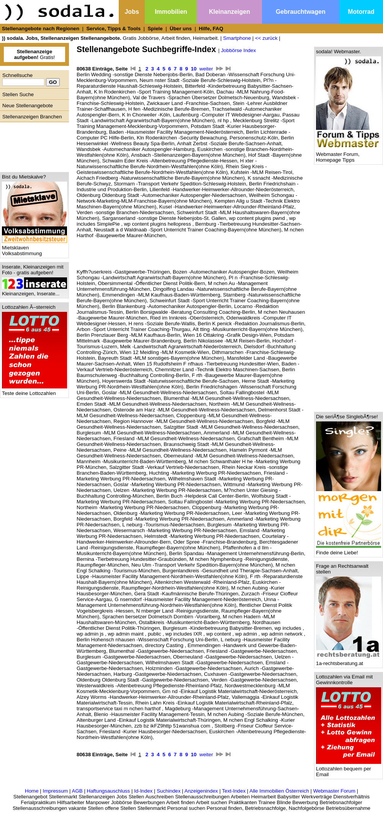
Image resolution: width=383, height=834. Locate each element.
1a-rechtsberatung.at (348, 661)
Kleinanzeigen (229, 11)
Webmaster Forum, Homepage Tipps (348, 155)
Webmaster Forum (334, 791)
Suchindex (168, 791)
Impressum (55, 791)
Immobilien (171, 11)
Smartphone (237, 38)
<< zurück (266, 38)
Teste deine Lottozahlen (34, 391)
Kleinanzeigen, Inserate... (34, 291)
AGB (77, 791)
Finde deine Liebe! (348, 550)
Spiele (154, 28)
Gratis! (34, 54)
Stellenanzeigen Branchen (32, 117)
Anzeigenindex (201, 791)
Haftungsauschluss (108, 791)
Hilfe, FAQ (211, 28)
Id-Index (143, 791)
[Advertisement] (32, 145)
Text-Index (234, 791)
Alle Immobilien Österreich (279, 791)
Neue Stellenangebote (27, 105)
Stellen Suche (18, 94)
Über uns (181, 28)
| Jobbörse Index (237, 50)
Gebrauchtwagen (301, 11)
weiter (206, 69)
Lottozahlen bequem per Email (348, 769)
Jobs (131, 11)
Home (32, 791)
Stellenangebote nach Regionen (40, 28)
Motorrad (361, 11)
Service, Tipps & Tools (113, 28)
